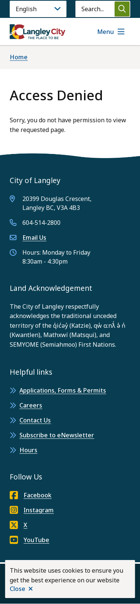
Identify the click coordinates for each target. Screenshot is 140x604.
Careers (30, 405)
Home (19, 57)
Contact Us (35, 420)
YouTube (29, 540)
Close (17, 588)
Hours (28, 450)
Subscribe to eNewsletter (56, 435)
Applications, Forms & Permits (62, 390)
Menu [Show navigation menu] (105, 32)
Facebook (31, 495)
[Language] (38, 9)
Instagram (32, 510)
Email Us (34, 237)
